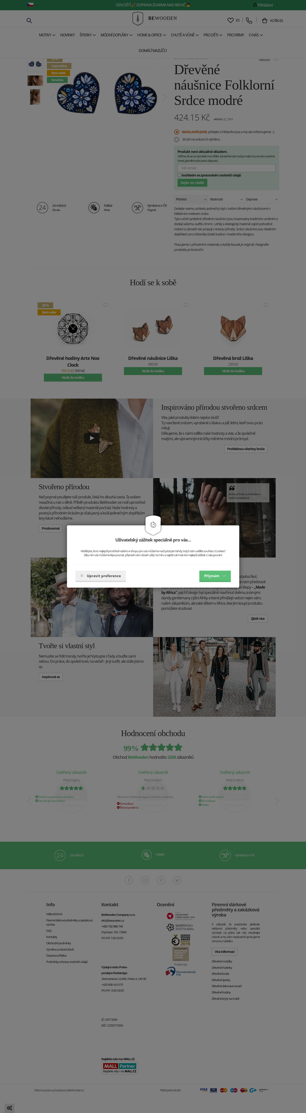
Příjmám (215, 575)
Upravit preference (100, 575)
